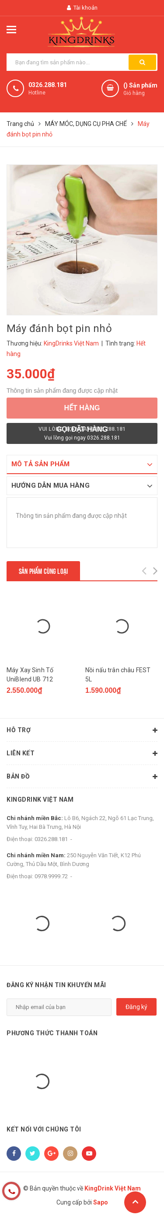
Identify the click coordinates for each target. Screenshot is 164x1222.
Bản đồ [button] (82, 776)
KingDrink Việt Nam (40, 799)
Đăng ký (136, 1006)
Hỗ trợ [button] (82, 730)
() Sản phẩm (140, 89)
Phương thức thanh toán (52, 1033)
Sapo (100, 1202)
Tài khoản (82, 7)
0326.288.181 (47, 84)
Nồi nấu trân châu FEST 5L (117, 675)
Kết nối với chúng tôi (44, 1129)
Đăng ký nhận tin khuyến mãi (56, 984)
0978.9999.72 (51, 876)
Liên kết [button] (82, 753)
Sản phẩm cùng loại (43, 570)
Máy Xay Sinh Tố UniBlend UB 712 (30, 675)
